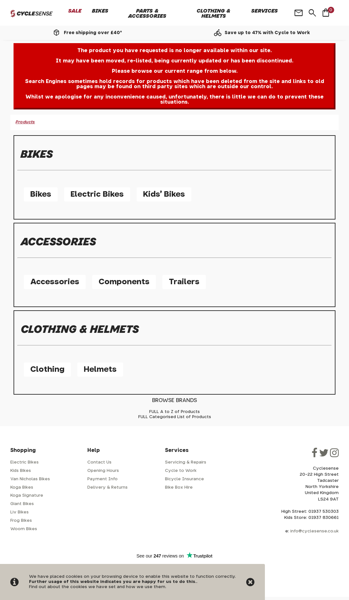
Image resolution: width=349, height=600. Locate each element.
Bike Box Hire (179, 487)
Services (264, 11)
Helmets (100, 369)
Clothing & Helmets (213, 13)
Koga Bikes (21, 487)
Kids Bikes (20, 471)
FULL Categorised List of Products (174, 417)
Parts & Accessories (147, 13)
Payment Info (102, 479)
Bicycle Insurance (184, 479)
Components (124, 282)
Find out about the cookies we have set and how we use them (97, 587)
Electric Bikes (97, 194)
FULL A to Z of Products (174, 412)
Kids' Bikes (164, 194)
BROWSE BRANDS (174, 400)
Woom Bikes (23, 529)
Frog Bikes (21, 521)
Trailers (184, 282)
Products (25, 122)
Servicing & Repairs (185, 462)
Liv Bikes (19, 512)
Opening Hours (103, 471)
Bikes (100, 11)
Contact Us (99, 462)
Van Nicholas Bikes (30, 479)
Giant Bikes (22, 504)
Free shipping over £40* (93, 33)
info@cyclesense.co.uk (314, 531)
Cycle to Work (181, 471)
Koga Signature (26, 495)
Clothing (47, 369)
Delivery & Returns (107, 487)
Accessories (54, 282)
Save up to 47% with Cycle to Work (267, 33)
